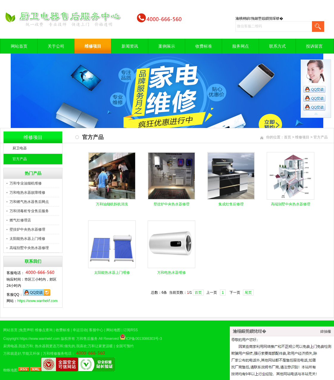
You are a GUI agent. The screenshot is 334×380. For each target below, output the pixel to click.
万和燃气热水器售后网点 (29, 202)
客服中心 (96, 330)
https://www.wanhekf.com (37, 301)
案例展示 (166, 46)
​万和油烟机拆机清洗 (112, 204)
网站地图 (113, 330)
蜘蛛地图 (10, 370)
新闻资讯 (129, 46)
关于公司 (56, 46)
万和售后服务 (87, 339)
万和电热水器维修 (171, 272)
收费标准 (203, 46)
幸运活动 (80, 330)
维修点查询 (44, 330)
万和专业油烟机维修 (26, 183)
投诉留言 (314, 46)
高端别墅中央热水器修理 (29, 248)
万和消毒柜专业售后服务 (29, 211)
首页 (287, 137)
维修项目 (93, 46)
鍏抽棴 (325, 331)
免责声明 (26, 330)
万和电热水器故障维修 (27, 192)
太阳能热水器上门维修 (27, 239)
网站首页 (19, 46)
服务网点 (240, 46)
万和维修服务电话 (57, 353)
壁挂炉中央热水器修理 (27, 229)
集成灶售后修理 (231, 204)
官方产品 (20, 159)
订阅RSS (130, 330)
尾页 (248, 292)
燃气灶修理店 (20, 220)
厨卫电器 (20, 148)
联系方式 (277, 46)
